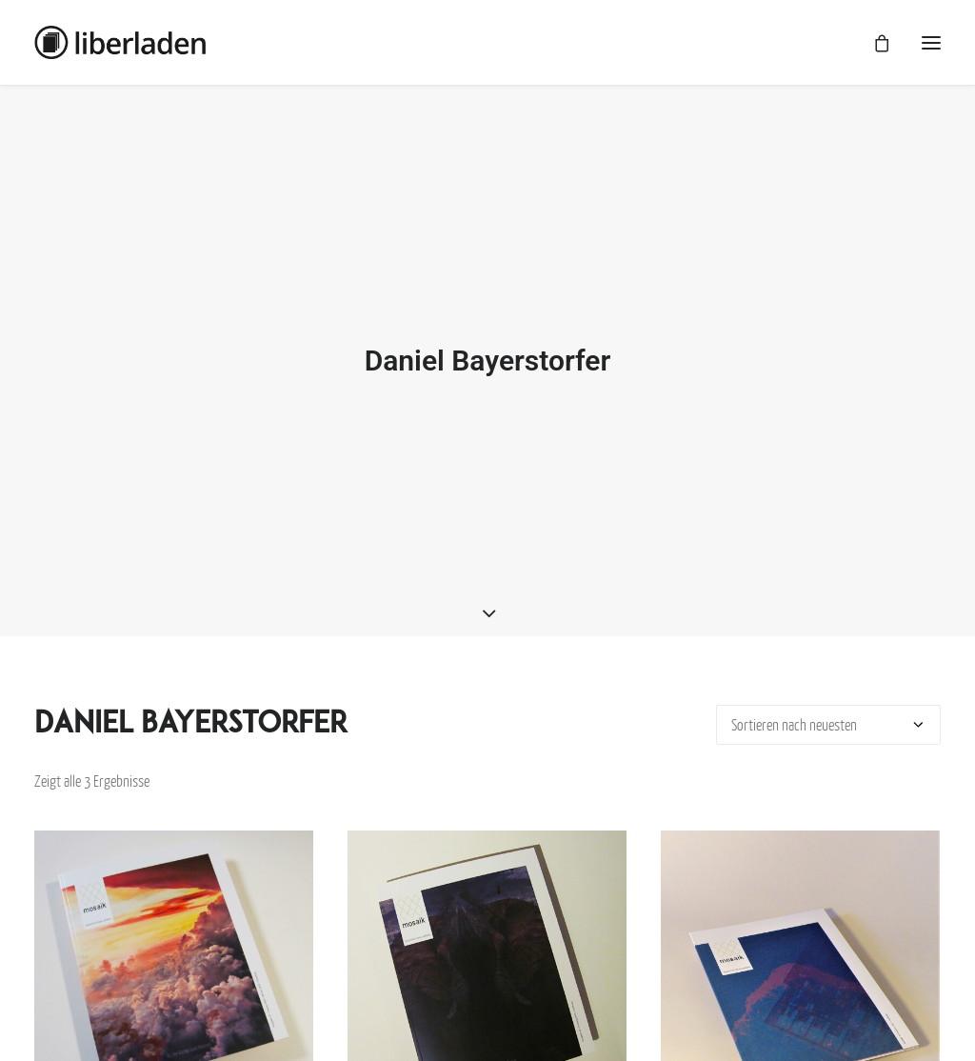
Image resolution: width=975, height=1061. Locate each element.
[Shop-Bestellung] (828, 716)
